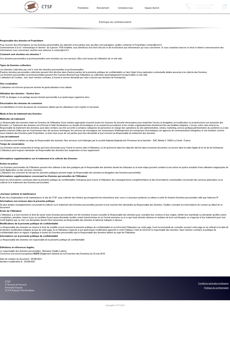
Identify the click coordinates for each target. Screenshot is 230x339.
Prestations (83, 8)
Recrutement (103, 8)
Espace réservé (152, 8)
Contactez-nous (125, 8)
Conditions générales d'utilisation (213, 283)
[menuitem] (83, 8)
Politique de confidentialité (216, 288)
